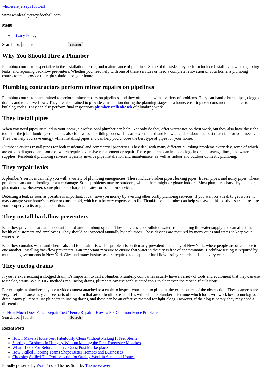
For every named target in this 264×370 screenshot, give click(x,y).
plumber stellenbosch (113, 107)
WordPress (45, 365)
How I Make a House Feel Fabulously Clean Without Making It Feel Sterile (74, 338)
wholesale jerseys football (23, 6)
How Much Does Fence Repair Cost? (35, 312)
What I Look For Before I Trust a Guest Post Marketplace (60, 347)
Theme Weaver (97, 365)
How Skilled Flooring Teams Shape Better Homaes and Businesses (67, 352)
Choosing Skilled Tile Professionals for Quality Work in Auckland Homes (73, 357)
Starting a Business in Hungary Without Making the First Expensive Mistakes (76, 343)
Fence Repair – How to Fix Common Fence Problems (117, 312)
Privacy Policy (24, 35)
